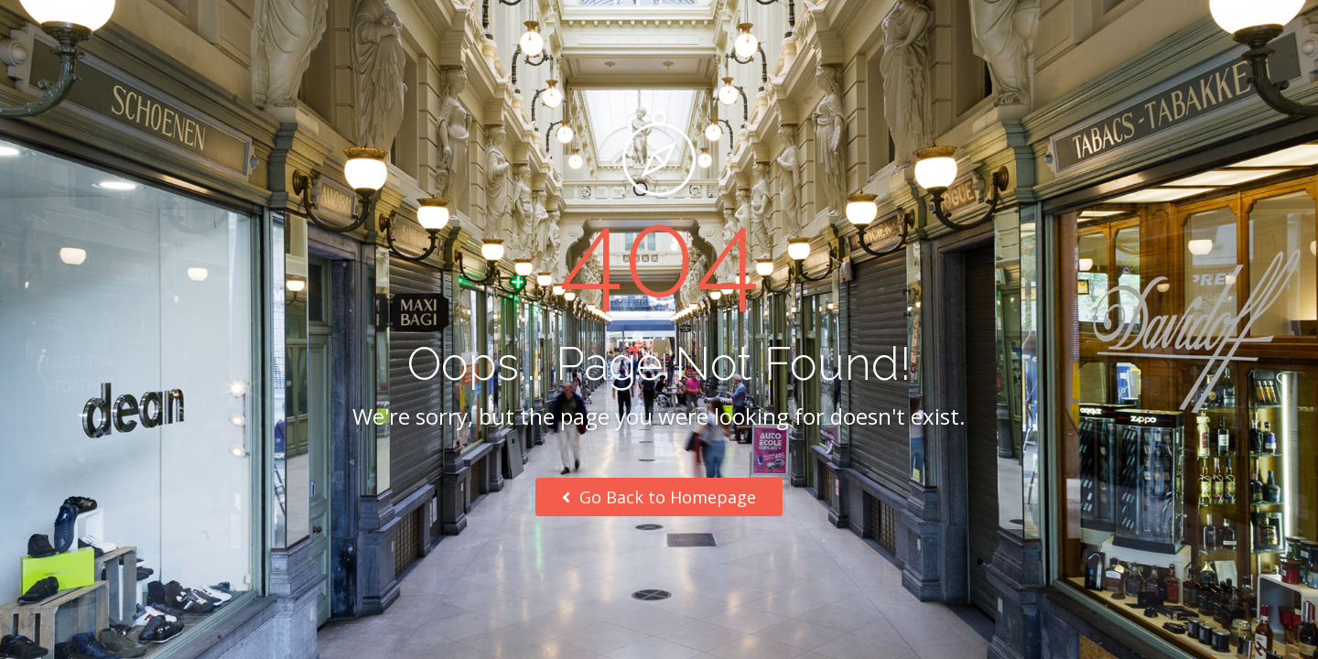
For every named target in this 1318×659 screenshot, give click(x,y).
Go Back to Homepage (659, 497)
